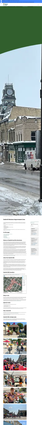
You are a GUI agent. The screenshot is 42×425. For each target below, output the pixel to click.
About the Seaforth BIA (6, 234)
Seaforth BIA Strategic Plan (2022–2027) (8, 318)
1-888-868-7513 (35, 243)
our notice (8, 0)
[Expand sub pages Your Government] (33, 7)
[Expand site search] (38, 5)
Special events (5, 236)
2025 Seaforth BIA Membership (16, 274)
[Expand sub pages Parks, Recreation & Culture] (15, 7)
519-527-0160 (34, 253)
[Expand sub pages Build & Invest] (27, 7)
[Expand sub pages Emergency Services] (22, 7)
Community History (12, 255)
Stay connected (5, 237)
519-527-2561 (33, 234)
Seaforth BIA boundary (6, 235)
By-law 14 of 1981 (22, 264)
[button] (15, 330)
